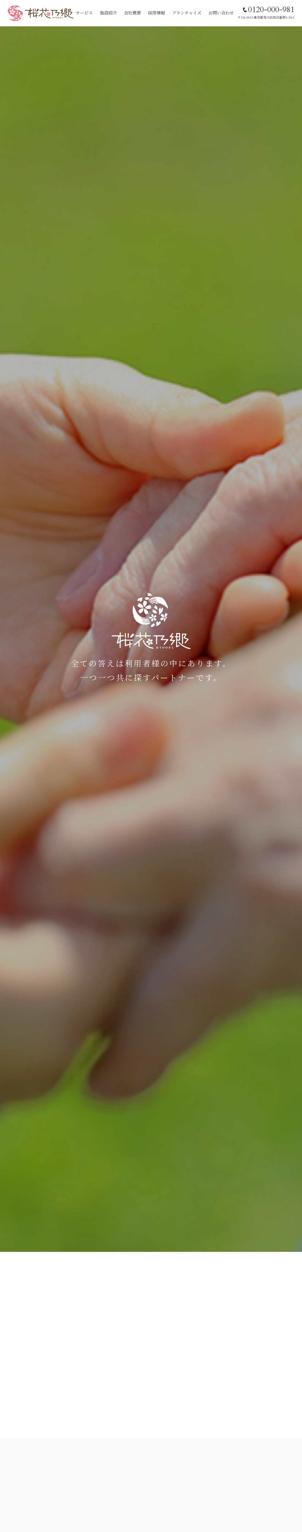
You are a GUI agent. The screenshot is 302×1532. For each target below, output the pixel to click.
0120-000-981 (271, 9)
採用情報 (156, 13)
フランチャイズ (186, 13)
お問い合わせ (221, 13)
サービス (84, 13)
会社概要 (132, 13)
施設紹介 (108, 13)
